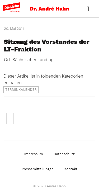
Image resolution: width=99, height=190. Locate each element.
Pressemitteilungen (38, 169)
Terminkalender (21, 90)
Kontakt (70, 169)
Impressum (33, 154)
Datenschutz (64, 154)
